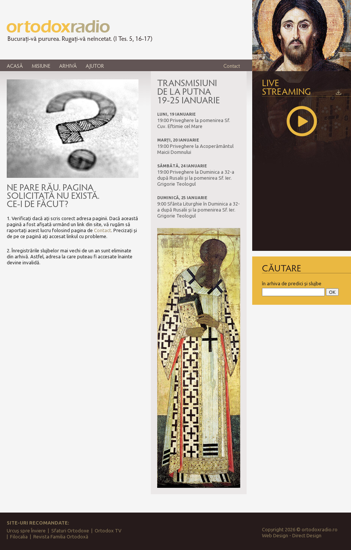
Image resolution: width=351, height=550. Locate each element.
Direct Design (306, 535)
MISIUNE (41, 65)
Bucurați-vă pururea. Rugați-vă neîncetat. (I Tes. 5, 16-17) (79, 39)
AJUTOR (95, 65)
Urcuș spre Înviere (26, 530)
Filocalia (19, 536)
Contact (231, 65)
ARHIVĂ (68, 65)
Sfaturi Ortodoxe (70, 530)
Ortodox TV (108, 530)
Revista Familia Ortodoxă (60, 536)
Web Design (275, 535)
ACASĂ (15, 65)
